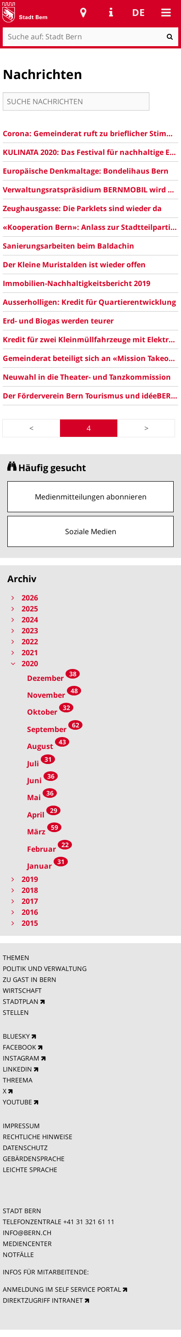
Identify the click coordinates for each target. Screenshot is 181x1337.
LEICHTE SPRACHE (30, 1169)
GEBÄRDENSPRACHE (34, 1158)
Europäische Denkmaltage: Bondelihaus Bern (86, 171)
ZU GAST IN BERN (29, 979)
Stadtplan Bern (83, 12)
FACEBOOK (19, 1047)
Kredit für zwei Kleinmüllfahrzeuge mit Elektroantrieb (90, 339)
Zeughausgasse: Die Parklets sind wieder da (82, 208)
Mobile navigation (166, 12)
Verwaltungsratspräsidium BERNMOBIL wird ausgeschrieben (90, 190)
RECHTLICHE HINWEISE (37, 1136)
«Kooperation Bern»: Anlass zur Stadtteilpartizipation (90, 227)
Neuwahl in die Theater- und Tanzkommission (87, 377)
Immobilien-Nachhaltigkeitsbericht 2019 (76, 283)
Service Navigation (111, 12)
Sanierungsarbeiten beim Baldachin (68, 246)
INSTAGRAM (21, 1058)
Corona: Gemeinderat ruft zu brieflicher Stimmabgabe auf (90, 133)
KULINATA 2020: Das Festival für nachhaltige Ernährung (90, 152)
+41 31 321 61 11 (89, 1221)
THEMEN (16, 957)
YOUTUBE (17, 1102)
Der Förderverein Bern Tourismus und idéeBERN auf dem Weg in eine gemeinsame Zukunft (90, 396)
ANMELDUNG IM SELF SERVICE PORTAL (62, 1289)
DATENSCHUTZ (25, 1147)
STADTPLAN (20, 1001)
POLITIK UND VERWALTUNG (45, 968)
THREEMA (18, 1080)
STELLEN (16, 1012)
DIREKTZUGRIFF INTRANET (43, 1300)
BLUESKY (16, 1036)
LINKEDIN (17, 1069)
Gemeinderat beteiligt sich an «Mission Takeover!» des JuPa (90, 358)
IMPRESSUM (21, 1125)
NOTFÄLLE (18, 1254)
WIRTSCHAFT (22, 990)
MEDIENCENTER (27, 1243)
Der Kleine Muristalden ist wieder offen (74, 265)
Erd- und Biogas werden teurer (58, 321)
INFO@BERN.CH (27, 1232)
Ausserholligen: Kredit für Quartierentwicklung (89, 302)
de (138, 12)
